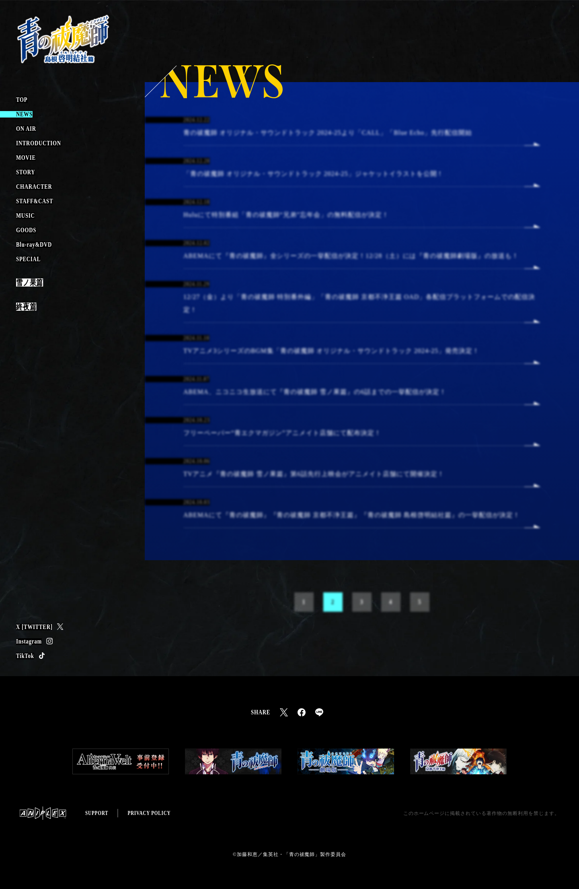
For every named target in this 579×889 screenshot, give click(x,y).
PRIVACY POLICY (148, 813)
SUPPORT (96, 813)
